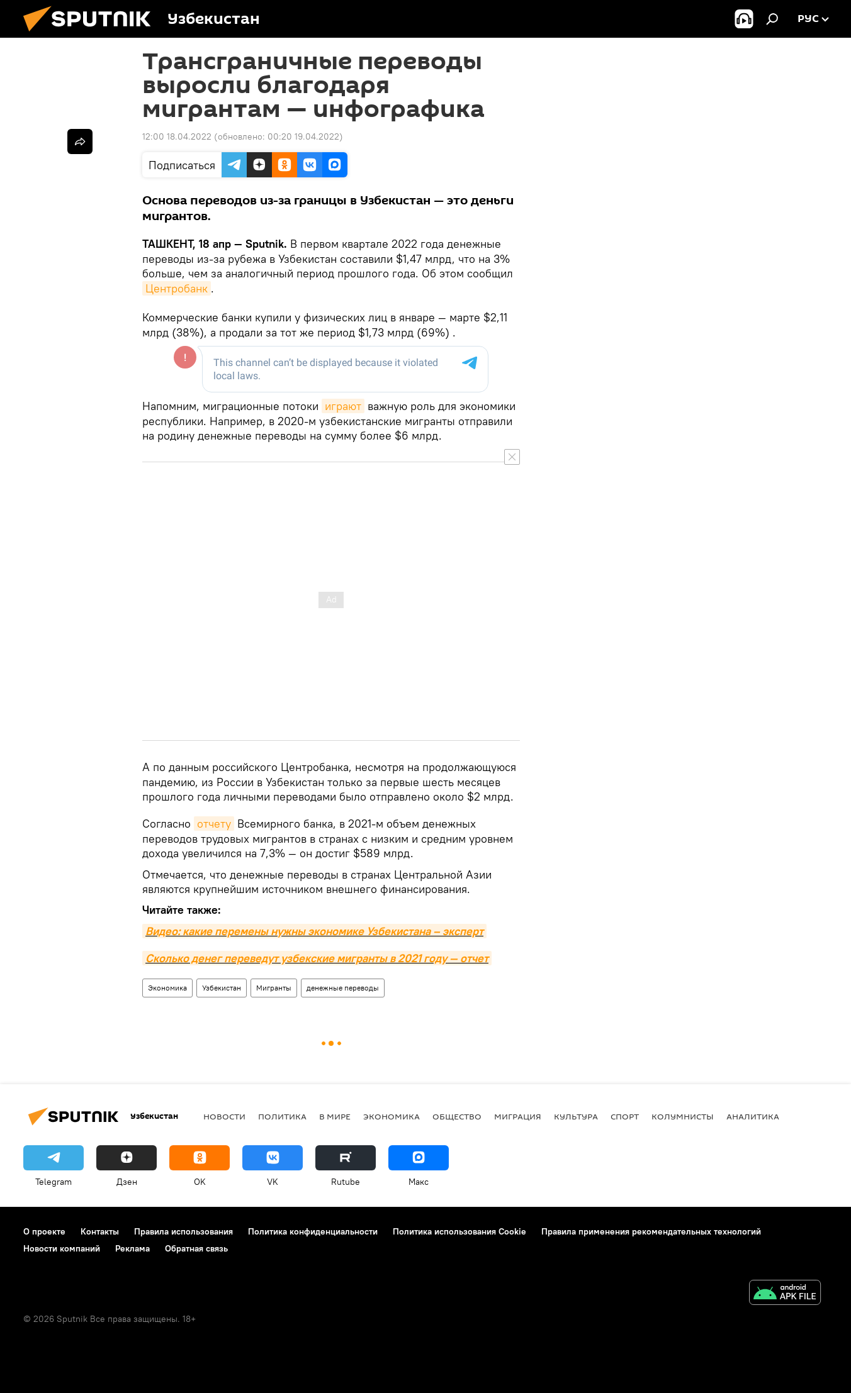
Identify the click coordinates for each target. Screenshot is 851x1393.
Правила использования (183, 1231)
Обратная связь (196, 1248)
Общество (457, 1116)
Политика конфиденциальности (313, 1231)
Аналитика (752, 1116)
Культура (576, 1116)
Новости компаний (61, 1248)
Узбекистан (221, 987)
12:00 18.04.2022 (176, 136)
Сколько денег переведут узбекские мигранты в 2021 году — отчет (316, 958)
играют (343, 406)
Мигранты (273, 987)
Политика (282, 1116)
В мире (335, 1116)
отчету (214, 823)
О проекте (44, 1231)
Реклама (132, 1248)
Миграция (517, 1116)
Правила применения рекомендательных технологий (651, 1231)
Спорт (625, 1116)
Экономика (167, 987)
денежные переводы (343, 987)
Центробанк (176, 288)
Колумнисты (682, 1116)
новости (224, 1116)
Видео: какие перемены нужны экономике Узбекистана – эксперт (314, 931)
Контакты (100, 1231)
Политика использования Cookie (459, 1231)
